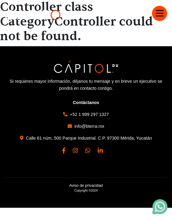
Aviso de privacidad (86, 185)
